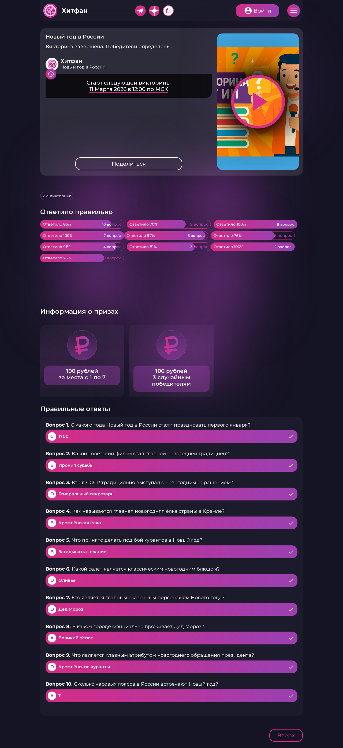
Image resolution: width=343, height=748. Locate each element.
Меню (293, 10)
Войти (262, 10)
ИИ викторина (56, 195)
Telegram (140, 10)
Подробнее (129, 86)
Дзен (154, 10)
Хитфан (75, 10)
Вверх (286, 735)
